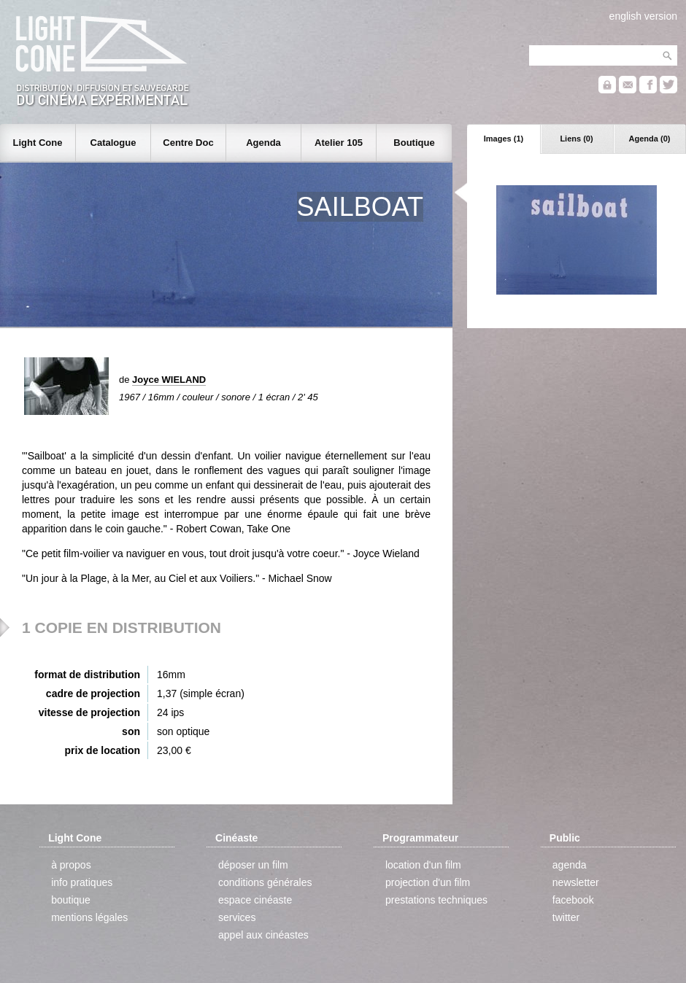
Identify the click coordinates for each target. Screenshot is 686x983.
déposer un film (253, 865)
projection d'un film (427, 882)
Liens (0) (576, 138)
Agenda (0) (650, 138)
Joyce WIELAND (169, 379)
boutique (70, 900)
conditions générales (265, 882)
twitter (565, 917)
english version (643, 16)
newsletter (575, 882)
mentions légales (89, 917)
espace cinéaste (255, 900)
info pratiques (81, 882)
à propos (70, 865)
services (236, 917)
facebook (573, 900)
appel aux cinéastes (263, 935)
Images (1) (503, 138)
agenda (569, 865)
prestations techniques (436, 900)
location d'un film (423, 865)
